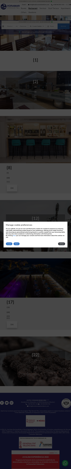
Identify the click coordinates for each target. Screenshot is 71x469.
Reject (16, 244)
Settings (61, 244)
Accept (9, 244)
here (14, 235)
